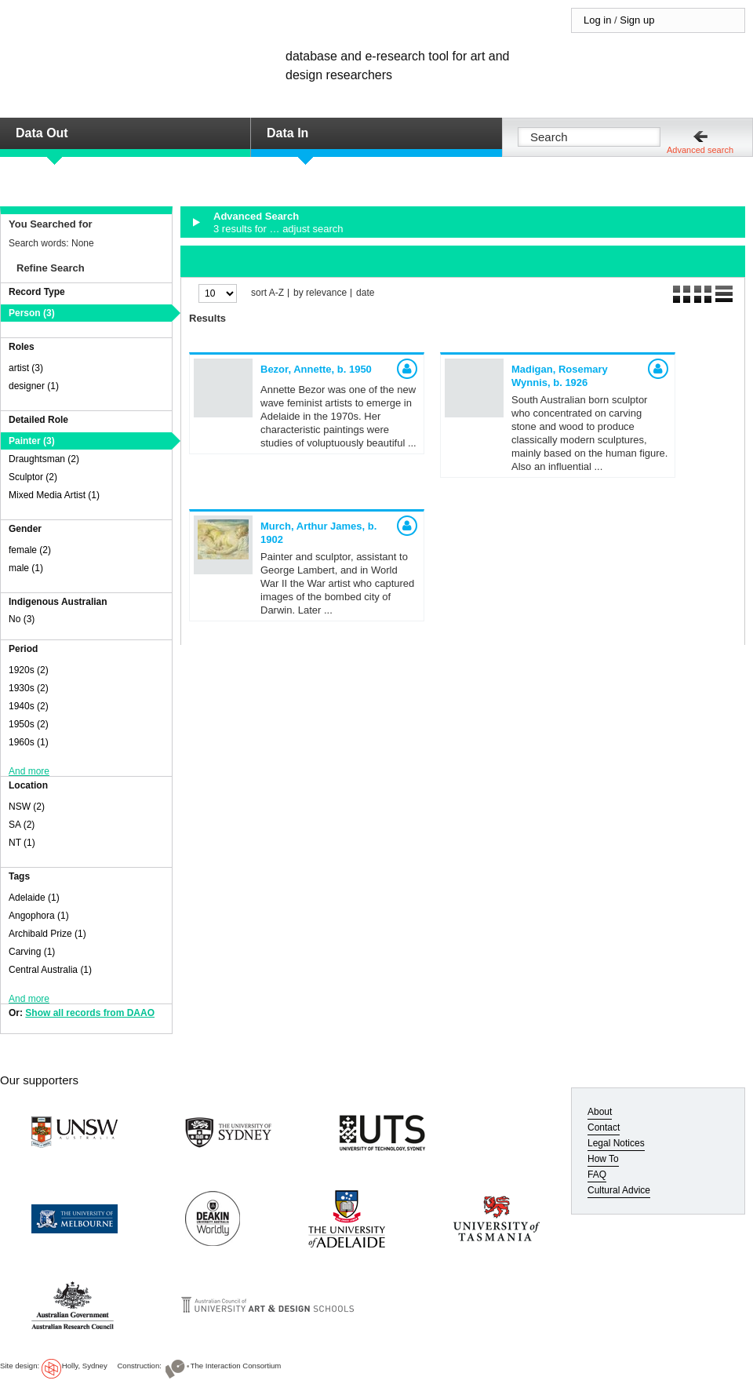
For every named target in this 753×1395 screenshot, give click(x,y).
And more (29, 771)
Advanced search (700, 150)
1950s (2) (29, 724)
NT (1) (22, 842)
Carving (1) (32, 951)
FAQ (596, 1174)
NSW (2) (27, 806)
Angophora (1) (39, 915)
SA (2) (22, 824)
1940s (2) (29, 706)
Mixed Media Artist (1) (54, 495)
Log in (597, 20)
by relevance (320, 293)
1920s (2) (29, 670)
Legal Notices (616, 1143)
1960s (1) (29, 742)
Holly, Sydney (84, 1365)
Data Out (42, 133)
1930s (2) (29, 688)
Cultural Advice (618, 1190)
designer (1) (34, 386)
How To (603, 1158)
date (365, 293)
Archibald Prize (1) (47, 933)
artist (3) (26, 367)
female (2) (30, 550)
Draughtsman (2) (44, 458)
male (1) (26, 568)
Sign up (637, 20)
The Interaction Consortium (236, 1365)
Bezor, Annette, (316, 369)
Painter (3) (32, 440)
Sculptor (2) (33, 477)
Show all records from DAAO (90, 1012)
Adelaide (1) (34, 897)
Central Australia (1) (50, 969)
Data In (287, 133)
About (599, 1111)
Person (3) (32, 313)
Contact (603, 1127)
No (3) (22, 619)
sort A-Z (267, 293)
